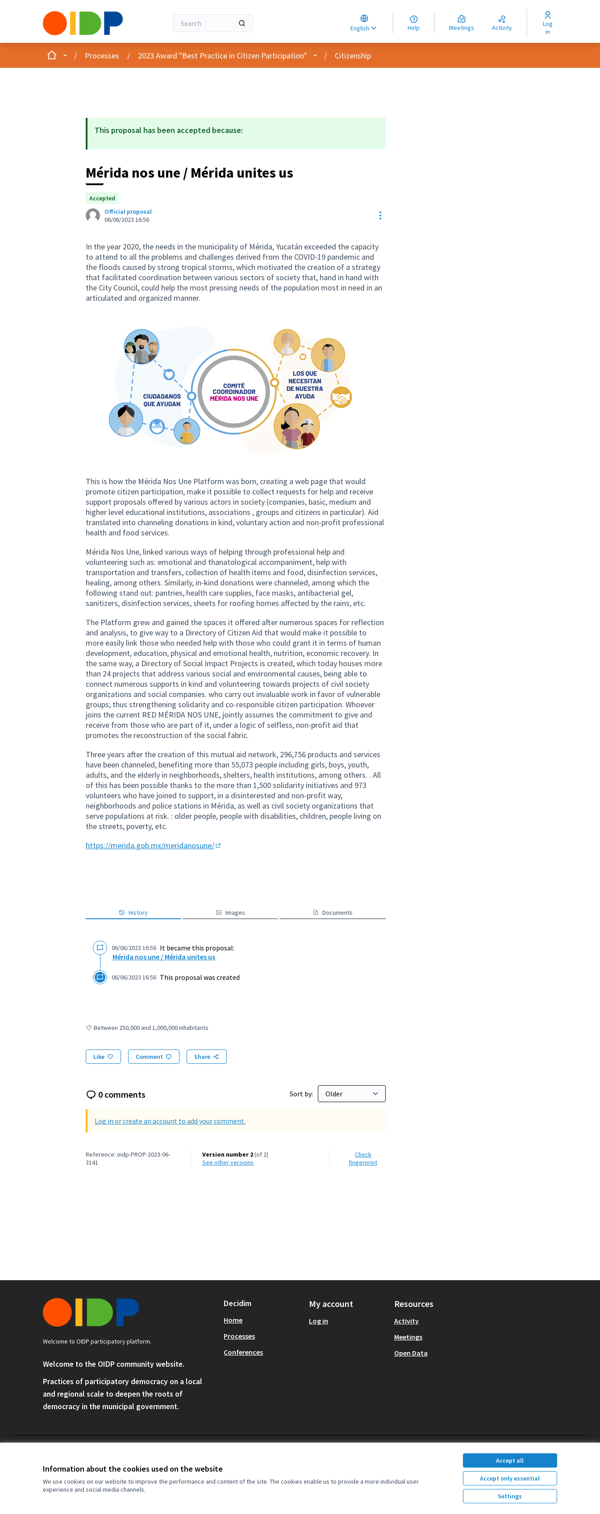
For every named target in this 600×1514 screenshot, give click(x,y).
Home (233, 1319)
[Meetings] (462, 23)
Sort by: (302, 1093)
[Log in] (547, 23)
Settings (510, 1496)
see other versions (228, 1162)
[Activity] (502, 23)
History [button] (133, 912)
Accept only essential (510, 1478)
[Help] (413, 23)
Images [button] (230, 912)
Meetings (408, 1336)
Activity (406, 1320)
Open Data (411, 1352)
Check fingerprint (363, 1158)
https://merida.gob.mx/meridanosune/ (154, 845)
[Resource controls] (380, 215)
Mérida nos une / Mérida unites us (163, 956)
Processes (102, 55)
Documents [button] (332, 912)
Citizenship (353, 55)
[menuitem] (263, 1319)
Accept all (510, 1460)
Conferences (243, 1352)
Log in (318, 1320)
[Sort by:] (352, 1093)
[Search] (213, 23)
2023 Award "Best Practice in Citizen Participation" (222, 55)
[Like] (103, 1056)
